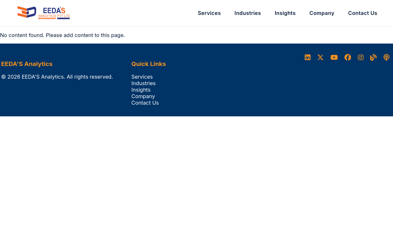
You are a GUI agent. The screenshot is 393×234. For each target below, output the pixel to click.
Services (209, 13)
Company (321, 13)
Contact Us (362, 13)
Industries (247, 13)
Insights (285, 13)
